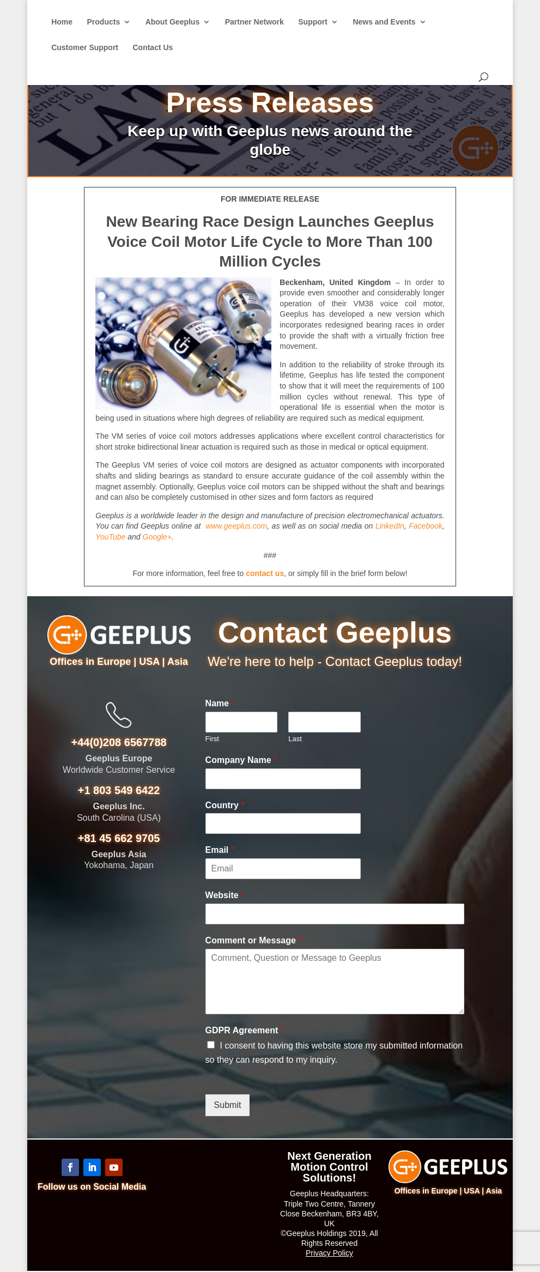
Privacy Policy (329, 1253)
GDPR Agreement (244, 1030)
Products (103, 22)
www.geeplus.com (236, 526)
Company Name (241, 760)
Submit (227, 1105)
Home (61, 22)
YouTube (110, 536)
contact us (265, 573)
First (212, 739)
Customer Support (84, 48)
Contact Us (152, 48)
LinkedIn (389, 526)
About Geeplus (172, 22)
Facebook (425, 526)
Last (295, 739)
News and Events (384, 22)
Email (219, 850)
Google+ (157, 536)
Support (312, 22)
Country (225, 805)
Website (225, 895)
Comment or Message (253, 940)
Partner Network (254, 22)
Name (220, 703)
